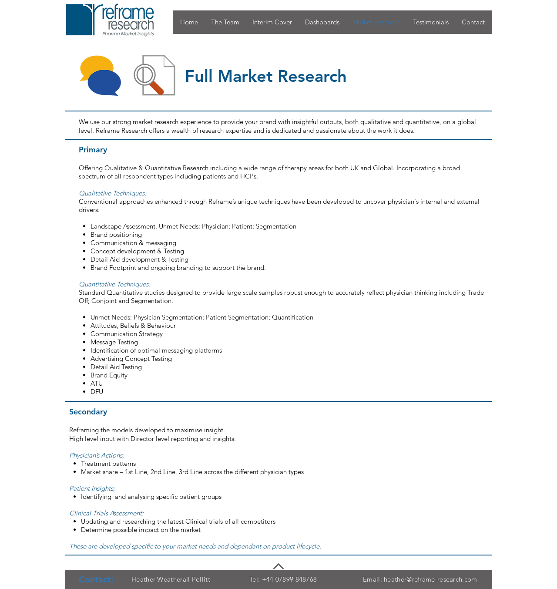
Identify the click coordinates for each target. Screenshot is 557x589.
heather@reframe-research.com (430, 579)
